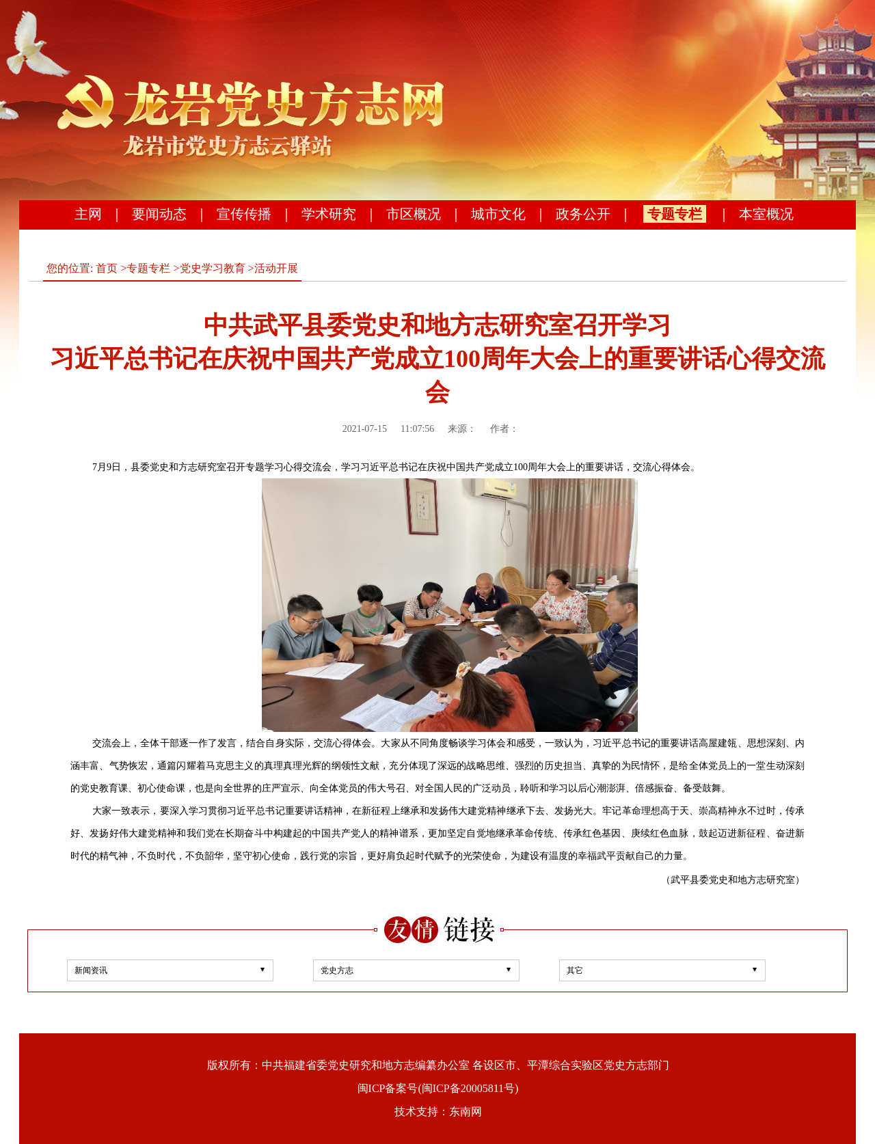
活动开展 (276, 268)
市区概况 (413, 213)
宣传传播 (244, 213)
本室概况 (766, 213)
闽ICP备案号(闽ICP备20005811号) (438, 1088)
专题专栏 (674, 213)
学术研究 (328, 213)
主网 (88, 213)
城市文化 (498, 213)
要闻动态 (159, 213)
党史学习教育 (212, 268)
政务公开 (583, 213)
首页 (107, 268)
